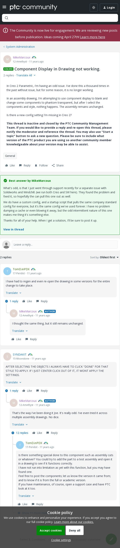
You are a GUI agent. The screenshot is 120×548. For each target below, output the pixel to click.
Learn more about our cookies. (74, 522)
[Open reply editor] (60, 244)
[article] (60, 285)
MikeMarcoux (21, 57)
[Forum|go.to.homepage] (33, 7)
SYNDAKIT (19, 354)
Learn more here (92, 37)
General (10, 156)
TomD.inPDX (21, 269)
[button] (4, 8)
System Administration (20, 47)
